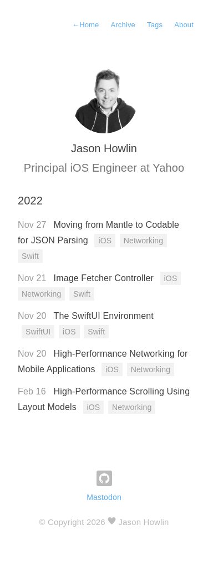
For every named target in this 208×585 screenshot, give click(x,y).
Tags (155, 25)
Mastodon (104, 497)
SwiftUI (38, 331)
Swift (30, 256)
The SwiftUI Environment (104, 316)
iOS (104, 240)
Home (85, 25)
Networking (143, 240)
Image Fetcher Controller (105, 278)
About (184, 25)
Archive (123, 25)
